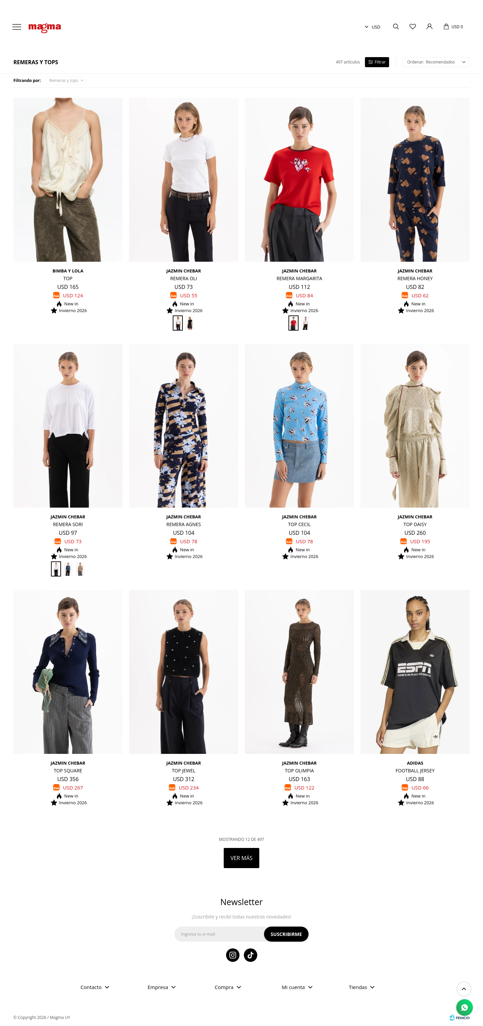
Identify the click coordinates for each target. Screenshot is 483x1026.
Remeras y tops (63, 80)
